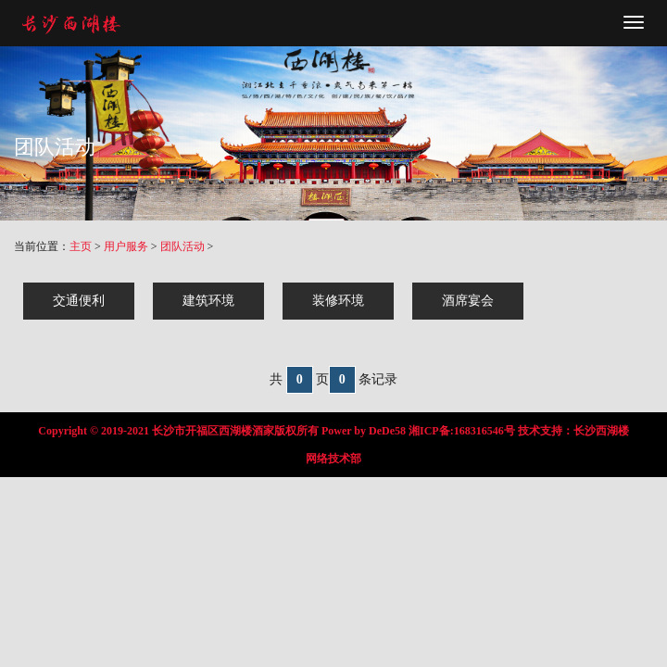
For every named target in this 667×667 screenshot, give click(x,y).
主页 (80, 246)
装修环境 (338, 301)
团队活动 (182, 246)
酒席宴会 (468, 301)
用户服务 (126, 246)
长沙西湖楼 (601, 430)
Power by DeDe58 (363, 430)
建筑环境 (208, 301)
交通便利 (79, 301)
